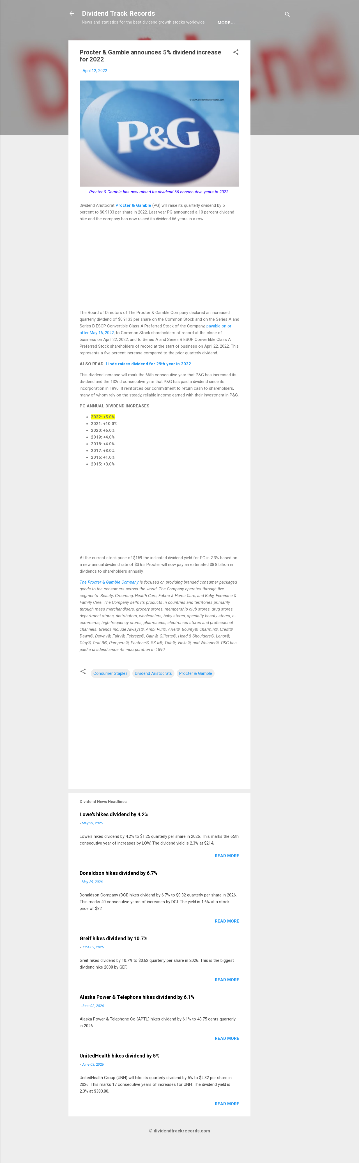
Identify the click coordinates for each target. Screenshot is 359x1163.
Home (92, 40)
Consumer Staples (110, 690)
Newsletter (172, 40)
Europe (137, 40)
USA (113, 40)
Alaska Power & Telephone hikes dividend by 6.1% (137, 1014)
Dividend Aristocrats (153, 690)
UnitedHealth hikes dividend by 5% (120, 1073)
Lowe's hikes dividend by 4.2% (114, 832)
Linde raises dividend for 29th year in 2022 (148, 381)
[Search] (287, 15)
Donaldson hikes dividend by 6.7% (119, 890)
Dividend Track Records (118, 13)
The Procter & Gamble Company (109, 599)
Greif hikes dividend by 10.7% (114, 956)
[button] (236, 70)
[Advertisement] (273, 142)
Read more (227, 873)
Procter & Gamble (132, 222)
